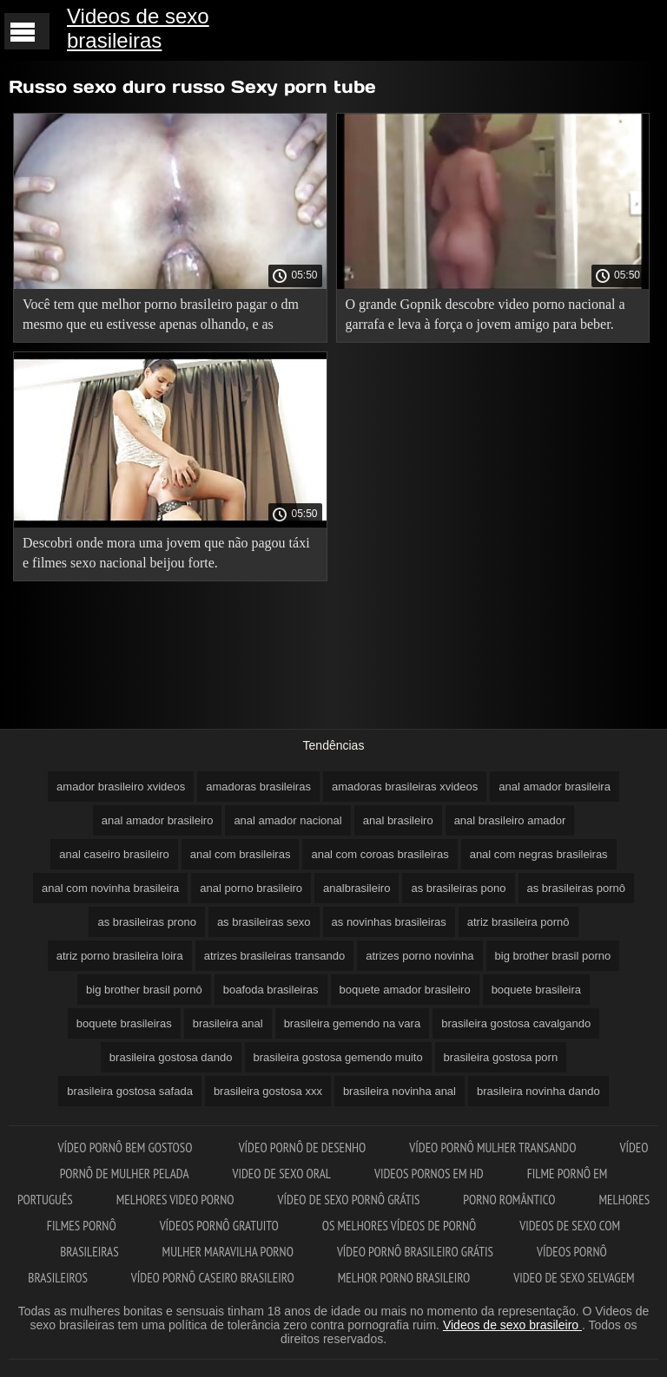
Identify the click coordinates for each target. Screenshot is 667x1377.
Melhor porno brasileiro (404, 1277)
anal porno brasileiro (251, 888)
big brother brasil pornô (144, 989)
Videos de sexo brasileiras (138, 28)
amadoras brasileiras (258, 786)
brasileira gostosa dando (171, 1057)
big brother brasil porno (553, 955)
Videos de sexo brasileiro (512, 1325)
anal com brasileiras (240, 854)
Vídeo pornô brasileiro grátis (415, 1251)
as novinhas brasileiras (389, 921)
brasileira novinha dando (538, 1091)
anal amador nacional (287, 820)
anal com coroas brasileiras (379, 854)
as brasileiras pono (458, 888)
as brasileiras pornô (576, 888)
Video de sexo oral (281, 1173)
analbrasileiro (356, 888)
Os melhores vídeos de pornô (399, 1225)
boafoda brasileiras (271, 989)
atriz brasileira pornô (518, 921)
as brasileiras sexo (264, 921)
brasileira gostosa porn (501, 1057)
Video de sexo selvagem (573, 1277)
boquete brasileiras (124, 1023)
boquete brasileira (536, 989)
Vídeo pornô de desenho (303, 1147)
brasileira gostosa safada (130, 1091)
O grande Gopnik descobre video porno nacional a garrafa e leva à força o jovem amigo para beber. (485, 314)
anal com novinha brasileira (110, 888)
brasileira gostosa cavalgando (516, 1023)
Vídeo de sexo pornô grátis (349, 1199)
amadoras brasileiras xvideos (405, 786)
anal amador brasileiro (158, 820)
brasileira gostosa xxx (268, 1091)
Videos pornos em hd (429, 1173)
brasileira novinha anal (399, 1091)
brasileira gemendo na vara (352, 1023)
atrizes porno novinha (419, 955)
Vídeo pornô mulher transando (492, 1147)
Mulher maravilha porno (228, 1251)
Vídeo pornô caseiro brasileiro (212, 1277)
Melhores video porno (175, 1199)
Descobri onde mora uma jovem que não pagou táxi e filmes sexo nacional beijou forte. (166, 552)
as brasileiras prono (146, 921)
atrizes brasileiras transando (275, 955)
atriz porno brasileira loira (119, 955)
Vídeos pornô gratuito (219, 1225)
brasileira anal (228, 1023)
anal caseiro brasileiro (113, 854)
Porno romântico (509, 1199)
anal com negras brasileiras (539, 854)
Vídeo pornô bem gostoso (126, 1147)
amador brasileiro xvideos (120, 786)
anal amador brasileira (555, 786)
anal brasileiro (398, 820)
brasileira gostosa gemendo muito (338, 1057)
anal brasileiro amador (510, 820)
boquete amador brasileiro (405, 989)
